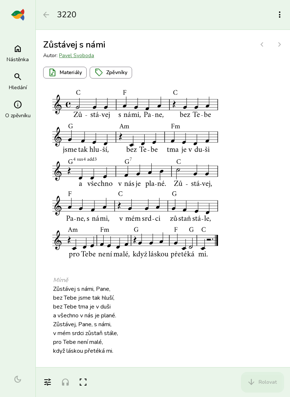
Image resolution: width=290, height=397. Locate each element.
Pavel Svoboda (76, 55)
